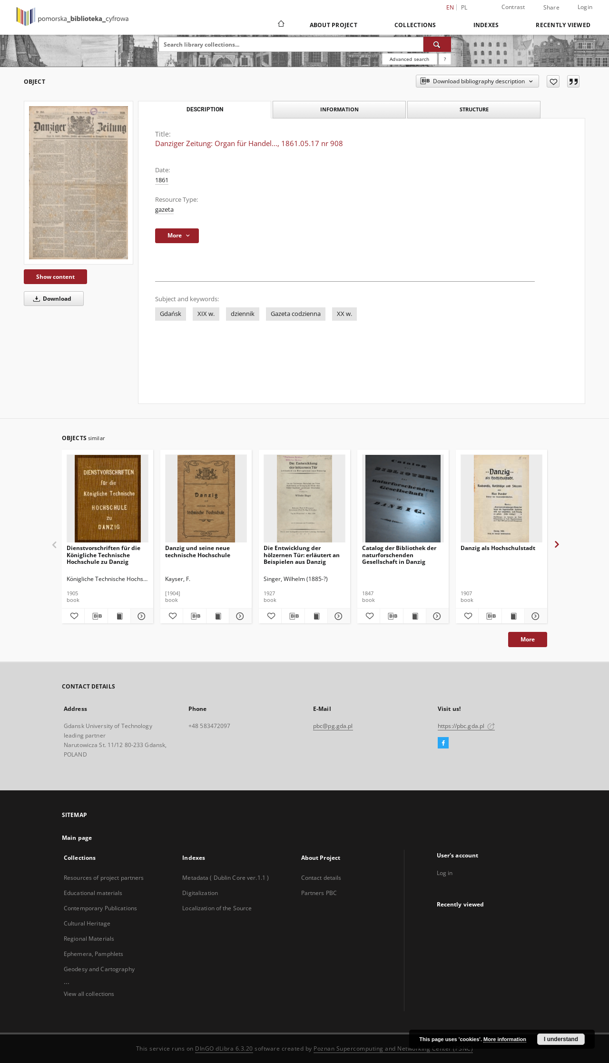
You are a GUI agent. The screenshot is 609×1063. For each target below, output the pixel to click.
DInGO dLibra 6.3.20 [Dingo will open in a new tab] (224, 1048)
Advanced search (409, 59)
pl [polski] (464, 7)
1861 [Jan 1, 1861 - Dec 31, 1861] (161, 180)
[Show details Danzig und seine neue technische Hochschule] (239, 616)
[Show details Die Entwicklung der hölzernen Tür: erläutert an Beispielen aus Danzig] (337, 616)
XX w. (344, 314)
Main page (77, 838)
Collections (415, 25)
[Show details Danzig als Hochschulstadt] (534, 616)
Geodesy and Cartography (99, 969)
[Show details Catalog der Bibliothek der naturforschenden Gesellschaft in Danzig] (436, 616)
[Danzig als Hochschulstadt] (501, 499)
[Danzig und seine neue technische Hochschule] (206, 499)
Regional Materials (89, 939)
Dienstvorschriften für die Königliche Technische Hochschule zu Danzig (103, 554)
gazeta (164, 210)
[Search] (437, 44)
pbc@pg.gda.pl (333, 726)
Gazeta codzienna (296, 314)
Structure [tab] (474, 109)
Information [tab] (339, 109)
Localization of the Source (217, 908)
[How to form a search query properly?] (445, 59)
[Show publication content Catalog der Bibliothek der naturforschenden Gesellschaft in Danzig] (414, 616)
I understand (561, 1039)
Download (50, 298)
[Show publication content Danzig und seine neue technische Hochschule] (217, 616)
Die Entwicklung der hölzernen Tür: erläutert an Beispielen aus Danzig (302, 554)
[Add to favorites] (553, 81)
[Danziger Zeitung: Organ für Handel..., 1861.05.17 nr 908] (78, 182)
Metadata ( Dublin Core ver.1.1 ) (225, 878)
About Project (333, 25)
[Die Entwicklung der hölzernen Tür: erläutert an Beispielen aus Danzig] (304, 499)
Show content (55, 277)
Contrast (513, 7)
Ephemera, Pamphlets (93, 954)
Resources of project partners (104, 878)
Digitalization (200, 893)
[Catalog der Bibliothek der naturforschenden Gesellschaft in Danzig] (403, 499)
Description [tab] (205, 109)
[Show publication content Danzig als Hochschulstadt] (513, 616)
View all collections (89, 994)
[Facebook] (443, 743)
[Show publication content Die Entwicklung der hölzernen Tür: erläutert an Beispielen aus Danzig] (316, 616)
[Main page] (280, 24)
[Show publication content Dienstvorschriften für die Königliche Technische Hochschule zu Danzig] (119, 616)
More (528, 639)
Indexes (486, 25)
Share (551, 7)
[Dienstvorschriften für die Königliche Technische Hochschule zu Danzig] (107, 499)
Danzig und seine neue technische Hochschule (197, 551)
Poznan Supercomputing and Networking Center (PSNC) (393, 1048)
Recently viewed (563, 25)
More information (504, 1039)
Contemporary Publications (100, 908)
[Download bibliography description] (96, 616)
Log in (445, 873)
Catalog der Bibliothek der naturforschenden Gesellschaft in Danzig (399, 554)
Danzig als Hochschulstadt (498, 548)
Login (585, 7)
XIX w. (206, 314)
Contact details (321, 878)
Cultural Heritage (87, 923)
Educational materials (93, 893)
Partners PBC (319, 893)
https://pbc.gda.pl (466, 726)
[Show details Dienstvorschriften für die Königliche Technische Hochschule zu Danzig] (140, 616)
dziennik (243, 314)
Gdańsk (170, 314)
